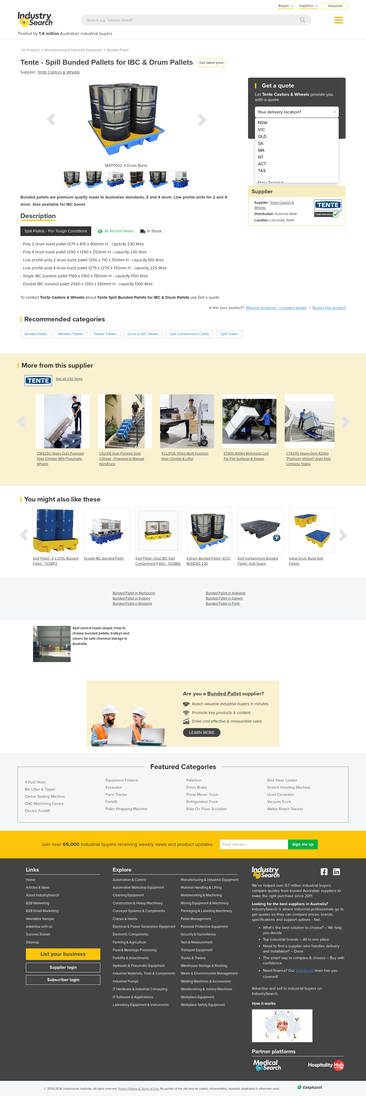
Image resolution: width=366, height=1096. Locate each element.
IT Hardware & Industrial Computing (140, 989)
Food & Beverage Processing (135, 950)
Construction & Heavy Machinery (138, 903)
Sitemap (32, 942)
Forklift (111, 801)
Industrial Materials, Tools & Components (144, 973)
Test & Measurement (196, 942)
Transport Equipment (196, 950)
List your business (63, 954)
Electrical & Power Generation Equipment (144, 926)
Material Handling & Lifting (201, 887)
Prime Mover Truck (202, 794)
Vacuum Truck (279, 801)
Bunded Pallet (118, 50)
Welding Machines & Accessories (206, 981)
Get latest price (212, 63)
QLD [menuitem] (262, 136)
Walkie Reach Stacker (285, 809)
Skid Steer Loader (282, 780)
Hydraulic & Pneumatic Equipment (139, 966)
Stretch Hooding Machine (288, 787)
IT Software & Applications (133, 997)
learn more (201, 732)
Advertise (335, 6)
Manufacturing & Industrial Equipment (73, 50)
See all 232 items (69, 379)
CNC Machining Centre (44, 803)
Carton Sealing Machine (45, 796)
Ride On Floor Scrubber (206, 809)
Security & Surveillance (198, 934)
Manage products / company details (276, 307)
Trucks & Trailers (193, 958)
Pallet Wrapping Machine (126, 809)
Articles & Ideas (38, 887)
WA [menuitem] (261, 150)
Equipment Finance (122, 780)
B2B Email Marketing (42, 911)
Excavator (114, 787)
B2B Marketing (37, 903)
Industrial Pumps (125, 981)
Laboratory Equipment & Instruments (141, 1005)
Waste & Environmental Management (209, 973)
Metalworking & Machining (201, 895)
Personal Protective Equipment (204, 926)
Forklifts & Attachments (131, 958)
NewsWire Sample (40, 919)
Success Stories (38, 934)
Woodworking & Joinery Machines (206, 989)
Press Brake (196, 787)
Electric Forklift (37, 811)
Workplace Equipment (197, 997)
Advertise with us (39, 926)
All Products (30, 50)
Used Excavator (280, 794)
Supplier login (63, 967)
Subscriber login (63, 980)
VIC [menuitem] (261, 129)
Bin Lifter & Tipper (40, 789)
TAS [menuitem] (262, 170)
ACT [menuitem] (262, 164)
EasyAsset (305, 970)
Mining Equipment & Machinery (204, 903)
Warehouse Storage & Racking (204, 966)
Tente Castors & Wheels (58, 72)
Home (30, 880)
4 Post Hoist (35, 782)
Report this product (329, 307)
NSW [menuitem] (262, 123)
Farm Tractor (116, 794)
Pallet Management (196, 919)
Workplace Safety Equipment (203, 1005)
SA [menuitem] (260, 143)
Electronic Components (130, 934)
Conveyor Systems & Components (139, 911)
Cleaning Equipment (128, 895)
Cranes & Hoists (125, 919)
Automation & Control (129, 880)
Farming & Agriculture (129, 942)
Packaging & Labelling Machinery (206, 911)
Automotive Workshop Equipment (138, 887)
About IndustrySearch (42, 895)
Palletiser (194, 780)
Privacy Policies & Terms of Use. (138, 1088)
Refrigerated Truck (202, 801)
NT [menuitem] (260, 157)
